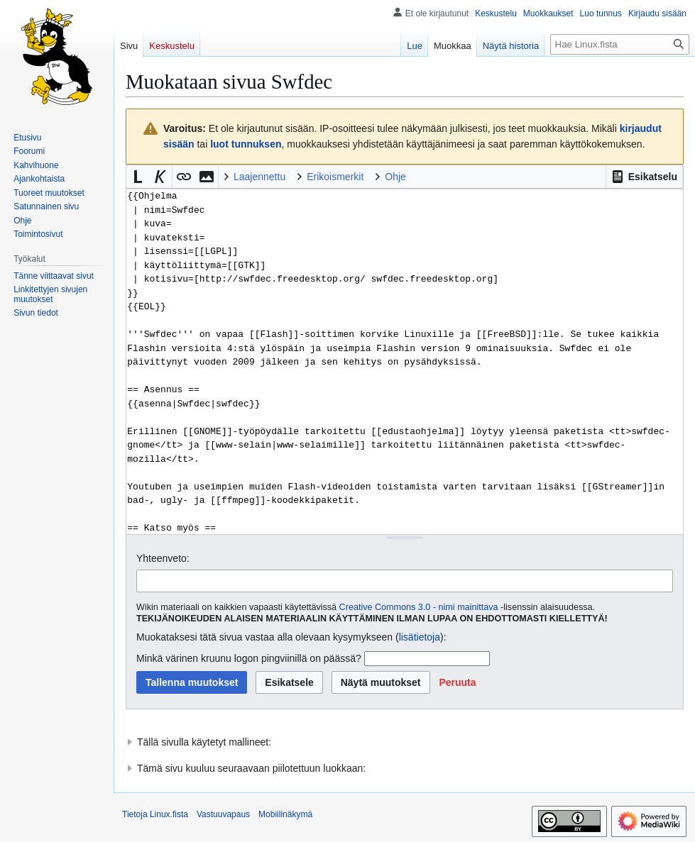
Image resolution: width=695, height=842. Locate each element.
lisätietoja (419, 637)
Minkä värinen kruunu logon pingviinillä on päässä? (248, 658)
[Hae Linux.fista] (619, 44)
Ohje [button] (395, 176)
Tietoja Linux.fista (155, 814)
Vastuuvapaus (223, 814)
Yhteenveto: (163, 558)
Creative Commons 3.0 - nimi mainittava (418, 607)
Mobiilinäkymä (285, 814)
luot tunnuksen (245, 144)
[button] (644, 176)
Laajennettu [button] (259, 176)
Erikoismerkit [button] (335, 176)
